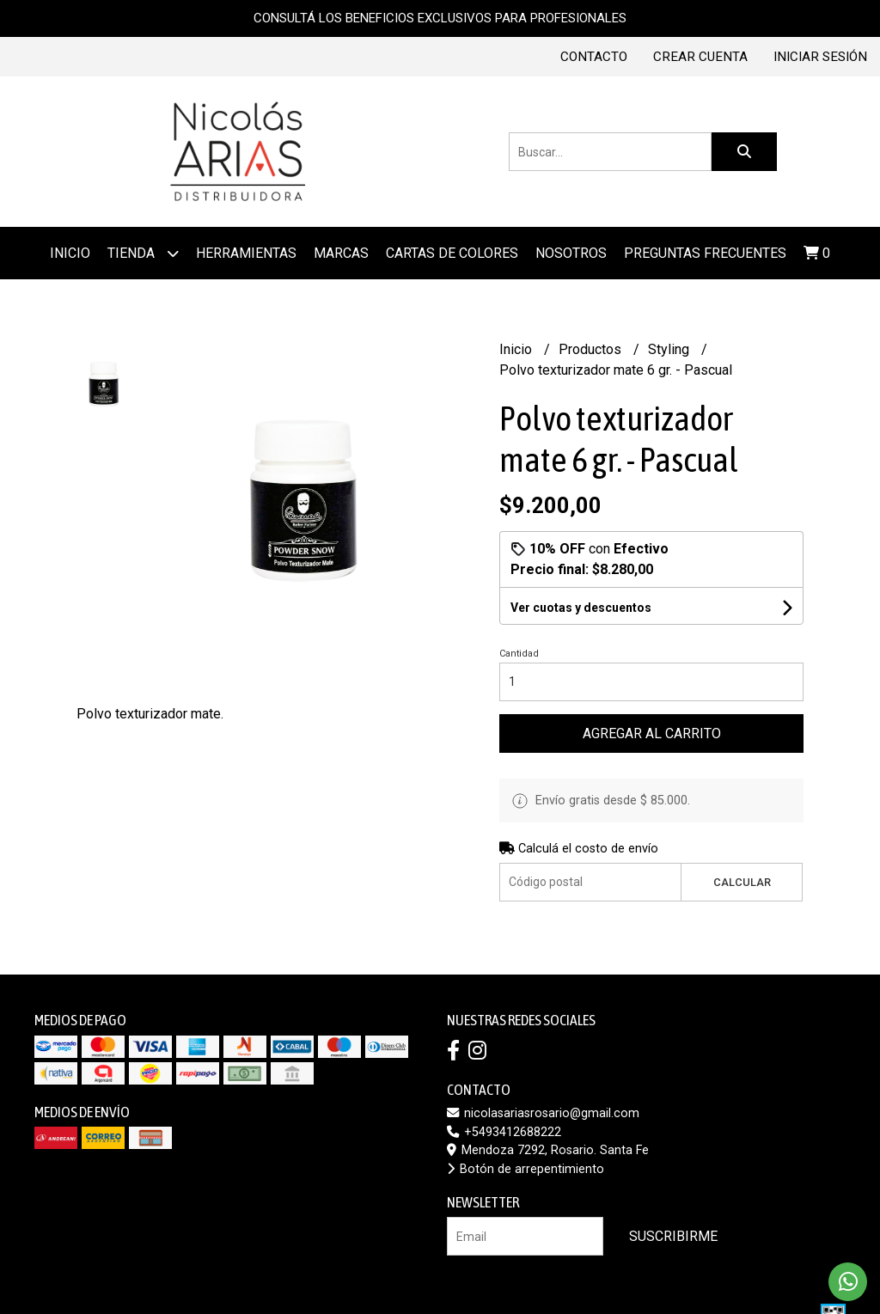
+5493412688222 (504, 1132)
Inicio (70, 253)
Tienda (143, 253)
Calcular (742, 882)
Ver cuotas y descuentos (580, 607)
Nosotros (571, 253)
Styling (670, 349)
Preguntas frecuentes (705, 253)
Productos (592, 349)
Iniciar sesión (820, 56)
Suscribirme (673, 1236)
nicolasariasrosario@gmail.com (543, 1113)
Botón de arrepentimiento (525, 1169)
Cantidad (519, 653)
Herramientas (246, 253)
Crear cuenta (700, 56)
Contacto (593, 56)
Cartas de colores (452, 253)
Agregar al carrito (652, 733)
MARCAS (341, 253)
